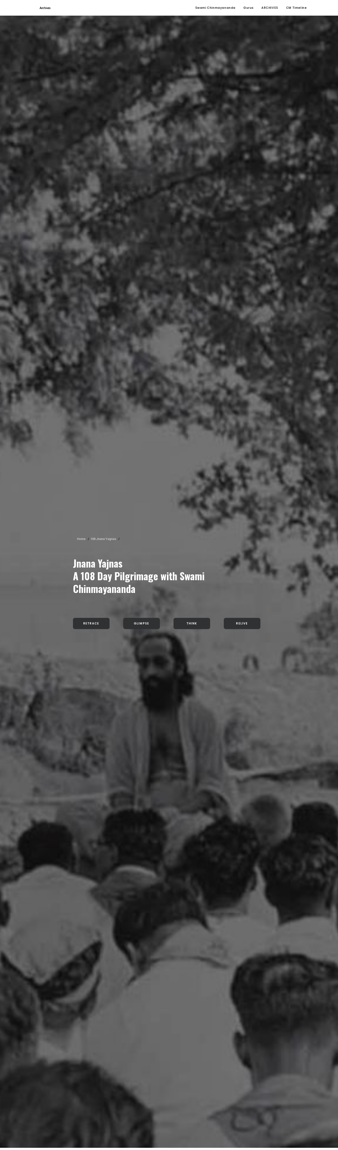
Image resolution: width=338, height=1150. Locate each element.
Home (81, 54)
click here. (57, 1129)
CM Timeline (296, 9)
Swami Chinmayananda (215, 9)
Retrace (91, 139)
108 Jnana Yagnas (103, 54)
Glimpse (141, 139)
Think (191, 139)
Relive (242, 139)
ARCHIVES (269, 9)
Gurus (248, 9)
